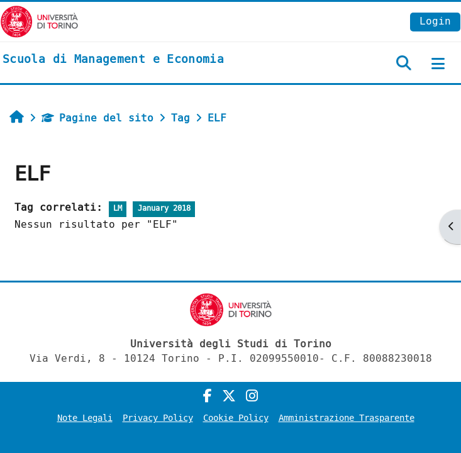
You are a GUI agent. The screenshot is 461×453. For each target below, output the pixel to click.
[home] (113, 60)
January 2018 (164, 208)
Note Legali (85, 418)
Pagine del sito (97, 118)
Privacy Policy (158, 418)
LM (117, 208)
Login (435, 21)
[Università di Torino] (39, 21)
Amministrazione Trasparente (346, 418)
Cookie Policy (236, 418)
